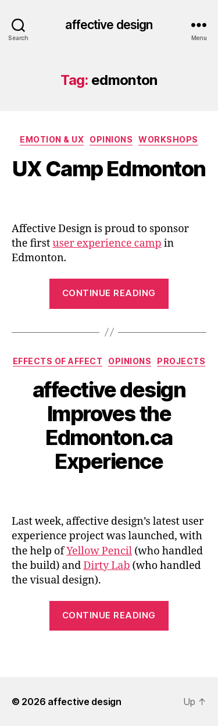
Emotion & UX (52, 139)
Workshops (168, 139)
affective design (108, 25)
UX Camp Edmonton (108, 169)
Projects (181, 361)
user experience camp (106, 243)
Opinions (111, 139)
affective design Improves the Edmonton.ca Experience (109, 425)
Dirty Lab (106, 565)
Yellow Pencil (99, 551)
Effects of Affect (58, 361)
